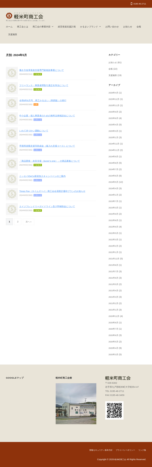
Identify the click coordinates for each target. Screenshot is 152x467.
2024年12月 (115, 143)
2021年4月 (114, 290)
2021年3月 (114, 297)
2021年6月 (114, 278)
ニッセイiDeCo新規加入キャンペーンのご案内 (45, 176)
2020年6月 (114, 335)
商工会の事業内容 (41, 26)
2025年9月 (114, 111)
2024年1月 (114, 194)
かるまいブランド (89, 26)
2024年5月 (114, 182)
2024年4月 (114, 188)
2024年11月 (115, 150)
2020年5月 (114, 341)
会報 (139, 26)
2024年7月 (114, 169)
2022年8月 (114, 220)
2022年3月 (114, 239)
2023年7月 (114, 201)
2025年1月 (114, 137)
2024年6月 (114, 175)
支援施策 (12, 34)
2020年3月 (114, 354)
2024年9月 (114, 156)
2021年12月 (115, 258)
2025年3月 (114, 131)
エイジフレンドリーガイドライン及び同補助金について (50, 206)
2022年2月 (114, 246)
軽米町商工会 (120, 459)
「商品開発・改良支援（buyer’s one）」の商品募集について (53, 160)
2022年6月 (114, 226)
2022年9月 (114, 214)
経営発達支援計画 (67, 26)
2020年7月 (114, 328)
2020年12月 (115, 316)
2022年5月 (114, 233)
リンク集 (142, 450)
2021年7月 (114, 271)
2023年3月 (114, 207)
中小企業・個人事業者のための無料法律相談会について (50, 115)
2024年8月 (114, 163)
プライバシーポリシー (124, 450)
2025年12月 (115, 99)
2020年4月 (114, 348)
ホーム (9, 26)
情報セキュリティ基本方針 (98, 450)
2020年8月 (114, 322)
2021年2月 (114, 303)
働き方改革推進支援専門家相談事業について (44, 70)
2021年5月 (114, 284)
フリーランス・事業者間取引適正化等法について (47, 85)
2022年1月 (114, 252)
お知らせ (127, 26)
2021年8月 (114, 265)
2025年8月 (114, 118)
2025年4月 (114, 124)
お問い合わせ (112, 26)
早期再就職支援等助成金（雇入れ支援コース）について (50, 145)
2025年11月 (115, 105)
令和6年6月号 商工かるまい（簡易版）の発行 (46, 100)
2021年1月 (114, 309)
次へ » (29, 221)
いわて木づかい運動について (35, 130)
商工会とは (22, 26)
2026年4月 (114, 92)
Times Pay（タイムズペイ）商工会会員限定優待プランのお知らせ (56, 191)
